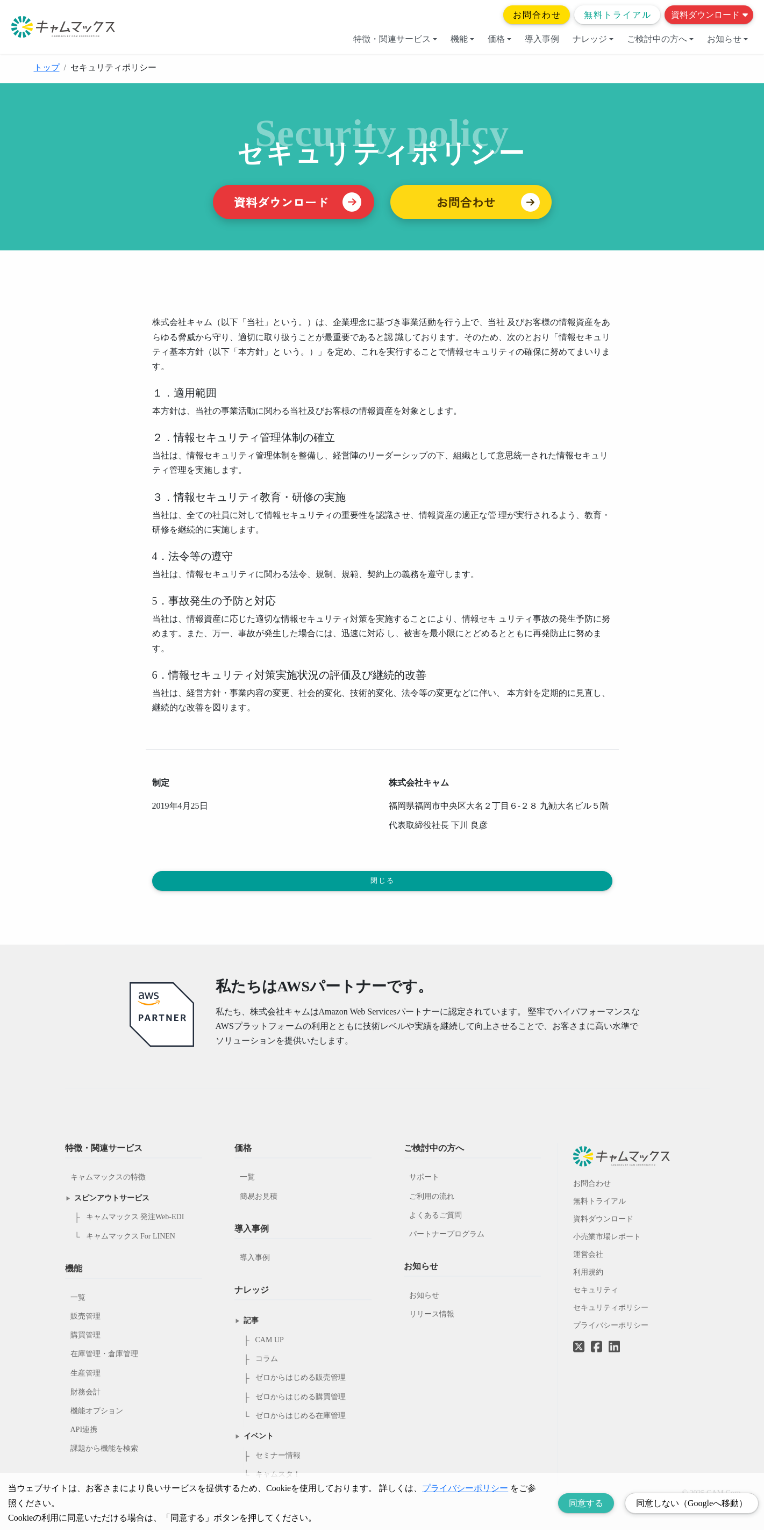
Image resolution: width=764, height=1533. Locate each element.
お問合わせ (537, 14)
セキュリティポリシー (610, 1311)
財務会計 (85, 1395)
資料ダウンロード (709, 14)
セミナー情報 (278, 1459)
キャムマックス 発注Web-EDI (135, 1220)
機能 (462, 39)
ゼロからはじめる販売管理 (300, 1381)
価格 (499, 39)
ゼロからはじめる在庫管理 (300, 1419)
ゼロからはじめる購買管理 (300, 1400)
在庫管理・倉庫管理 (104, 1357)
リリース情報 (431, 1317)
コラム (266, 1362)
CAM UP (269, 1343)
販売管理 (85, 1319)
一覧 (77, 1301)
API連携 (84, 1433)
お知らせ (727, 39)
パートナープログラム (446, 1237)
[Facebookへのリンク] (596, 1342)
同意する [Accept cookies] (586, 1503)
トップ (47, 67)
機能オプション (96, 1414)
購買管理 (85, 1338)
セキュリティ (595, 1293)
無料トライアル (618, 14)
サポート (424, 1180)
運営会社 (588, 1258)
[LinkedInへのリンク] (614, 1351)
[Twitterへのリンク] (578, 1342)
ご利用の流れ (431, 1199)
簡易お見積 (258, 1199)
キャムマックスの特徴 (108, 1180)
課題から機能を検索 (104, 1452)
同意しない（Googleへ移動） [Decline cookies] (691, 1503)
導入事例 (542, 39)
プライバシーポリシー (610, 1329)
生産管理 (85, 1376)
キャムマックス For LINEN (130, 1239)
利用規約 (588, 1275)
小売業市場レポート (607, 1240)
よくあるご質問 (435, 1218)
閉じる (382, 882)
